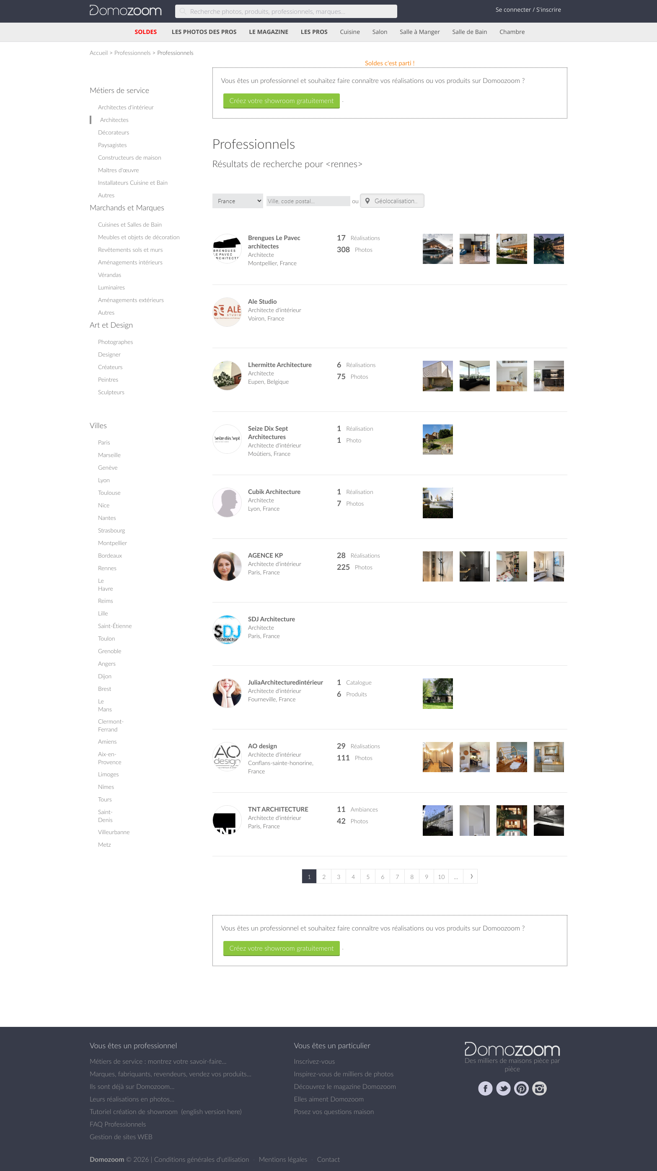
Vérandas (109, 275)
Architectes (114, 120)
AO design (262, 746)
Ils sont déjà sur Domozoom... (132, 1086)
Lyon (104, 480)
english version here (211, 1111)
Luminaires (111, 287)
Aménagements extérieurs (131, 300)
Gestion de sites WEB (121, 1136)
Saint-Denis (105, 816)
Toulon (106, 638)
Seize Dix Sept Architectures (268, 432)
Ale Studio (262, 301)
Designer (109, 354)
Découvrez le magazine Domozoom (345, 1086)
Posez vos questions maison (334, 1111)
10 (441, 877)
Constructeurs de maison (129, 157)
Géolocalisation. (389, 200)
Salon (380, 32)
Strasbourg (111, 530)
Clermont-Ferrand (111, 725)
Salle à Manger (420, 32)
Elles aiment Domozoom (329, 1099)
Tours (105, 799)
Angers (107, 663)
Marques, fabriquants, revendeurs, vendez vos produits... (170, 1073)
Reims (105, 601)
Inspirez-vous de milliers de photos (344, 1073)
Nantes (107, 518)
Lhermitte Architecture (280, 364)
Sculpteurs (111, 392)
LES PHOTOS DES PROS (204, 32)
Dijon (104, 676)
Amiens (107, 741)
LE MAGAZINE (268, 32)
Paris (104, 442)
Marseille (109, 455)
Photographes (115, 342)
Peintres (108, 379)
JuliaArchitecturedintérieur (285, 682)
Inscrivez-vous (314, 1061)
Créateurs (110, 367)
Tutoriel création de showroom (134, 1111)
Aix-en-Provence (110, 758)
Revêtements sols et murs (130, 249)
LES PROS (314, 32)
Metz (104, 844)
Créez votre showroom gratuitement (282, 100)
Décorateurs (113, 132)
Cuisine (350, 32)
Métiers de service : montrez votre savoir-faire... (158, 1061)
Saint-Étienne (115, 626)
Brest (104, 689)
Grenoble (110, 651)
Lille (103, 613)
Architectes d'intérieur (126, 107)
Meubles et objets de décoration (139, 237)
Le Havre (105, 584)
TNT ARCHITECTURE (278, 809)
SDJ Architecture (271, 619)
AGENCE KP (265, 555)
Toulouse (109, 492)
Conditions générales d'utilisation (202, 1159)
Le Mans (105, 705)
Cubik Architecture (274, 491)
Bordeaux (110, 555)
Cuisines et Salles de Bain (130, 224)
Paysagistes (112, 145)
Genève (108, 467)
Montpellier (112, 543)
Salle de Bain (470, 32)
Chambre (512, 32)
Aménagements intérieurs (130, 262)
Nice (103, 505)
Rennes (107, 568)
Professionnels (132, 53)
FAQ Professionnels (118, 1124)
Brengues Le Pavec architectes (274, 242)
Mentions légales (284, 1159)
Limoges (108, 774)
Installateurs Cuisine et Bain (133, 182)
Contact (328, 1159)
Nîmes (106, 787)
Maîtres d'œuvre (118, 170)
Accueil (99, 53)
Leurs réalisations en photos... (132, 1099)
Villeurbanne (114, 832)
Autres (106, 195)
